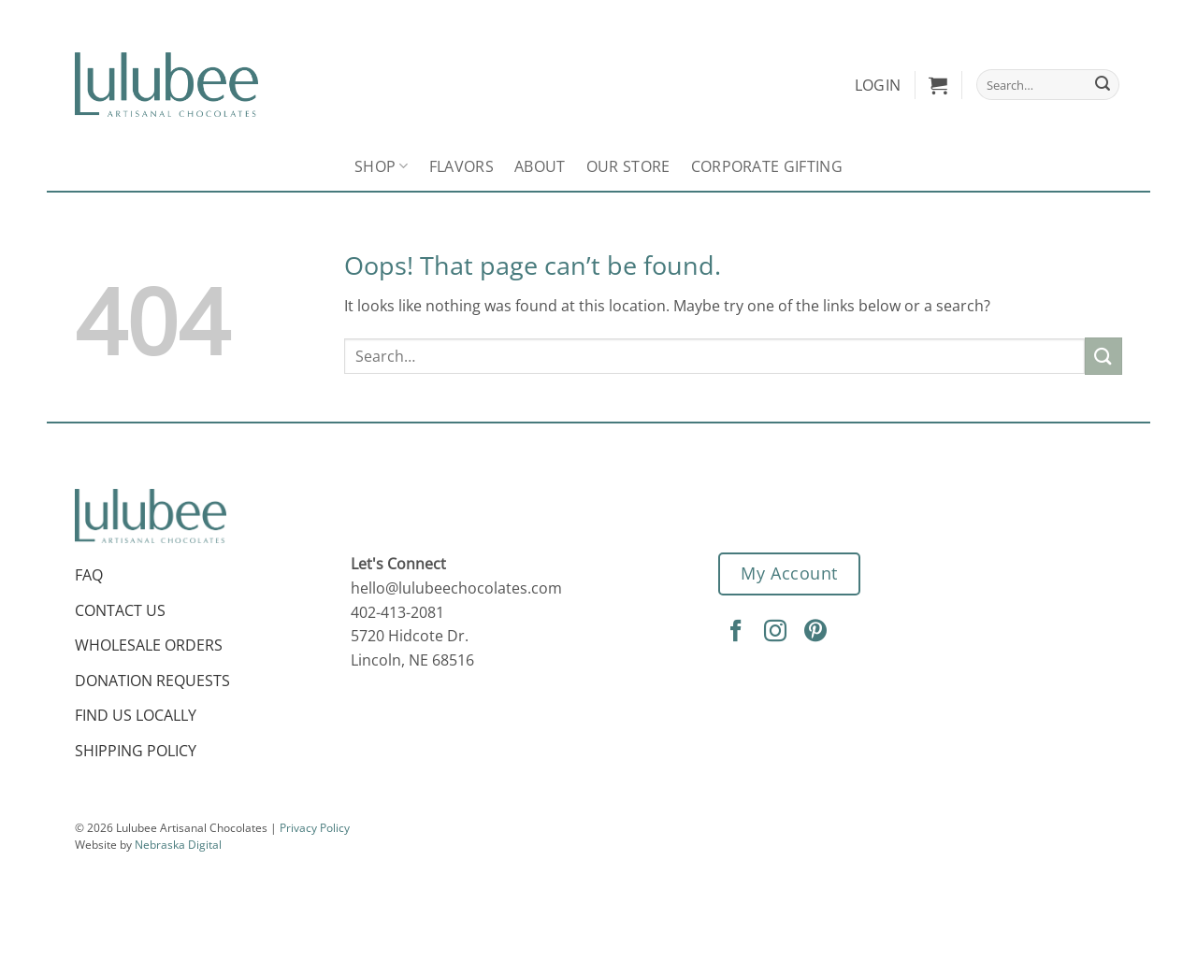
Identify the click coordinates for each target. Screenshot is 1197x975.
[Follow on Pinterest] (818, 632)
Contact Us (120, 610)
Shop (381, 166)
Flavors (461, 166)
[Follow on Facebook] (739, 632)
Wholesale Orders (149, 645)
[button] (938, 85)
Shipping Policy (135, 750)
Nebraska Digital (178, 845)
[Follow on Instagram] (778, 632)
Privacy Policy (315, 828)
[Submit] (1102, 85)
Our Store (628, 166)
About (540, 166)
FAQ (89, 575)
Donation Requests (152, 680)
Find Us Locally (135, 715)
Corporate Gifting (767, 166)
